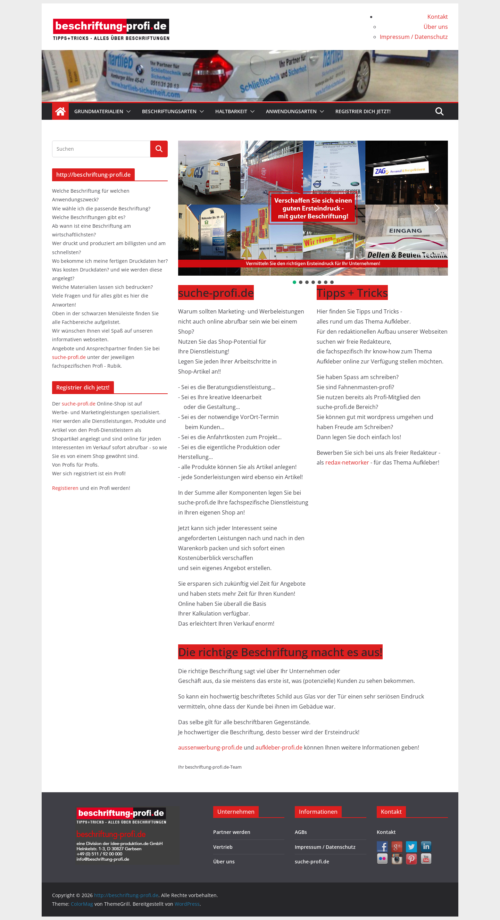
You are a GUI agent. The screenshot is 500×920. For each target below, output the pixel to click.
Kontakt (437, 16)
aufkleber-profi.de (280, 747)
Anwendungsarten (291, 111)
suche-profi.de (69, 357)
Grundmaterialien (98, 111)
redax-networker (347, 462)
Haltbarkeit (231, 111)
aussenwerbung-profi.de (211, 747)
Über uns (436, 27)
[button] (127, 111)
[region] (313, 213)
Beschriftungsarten (169, 111)
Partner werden (231, 832)
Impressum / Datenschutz (414, 37)
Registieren (66, 488)
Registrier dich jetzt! (363, 111)
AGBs (301, 832)
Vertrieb (223, 847)
